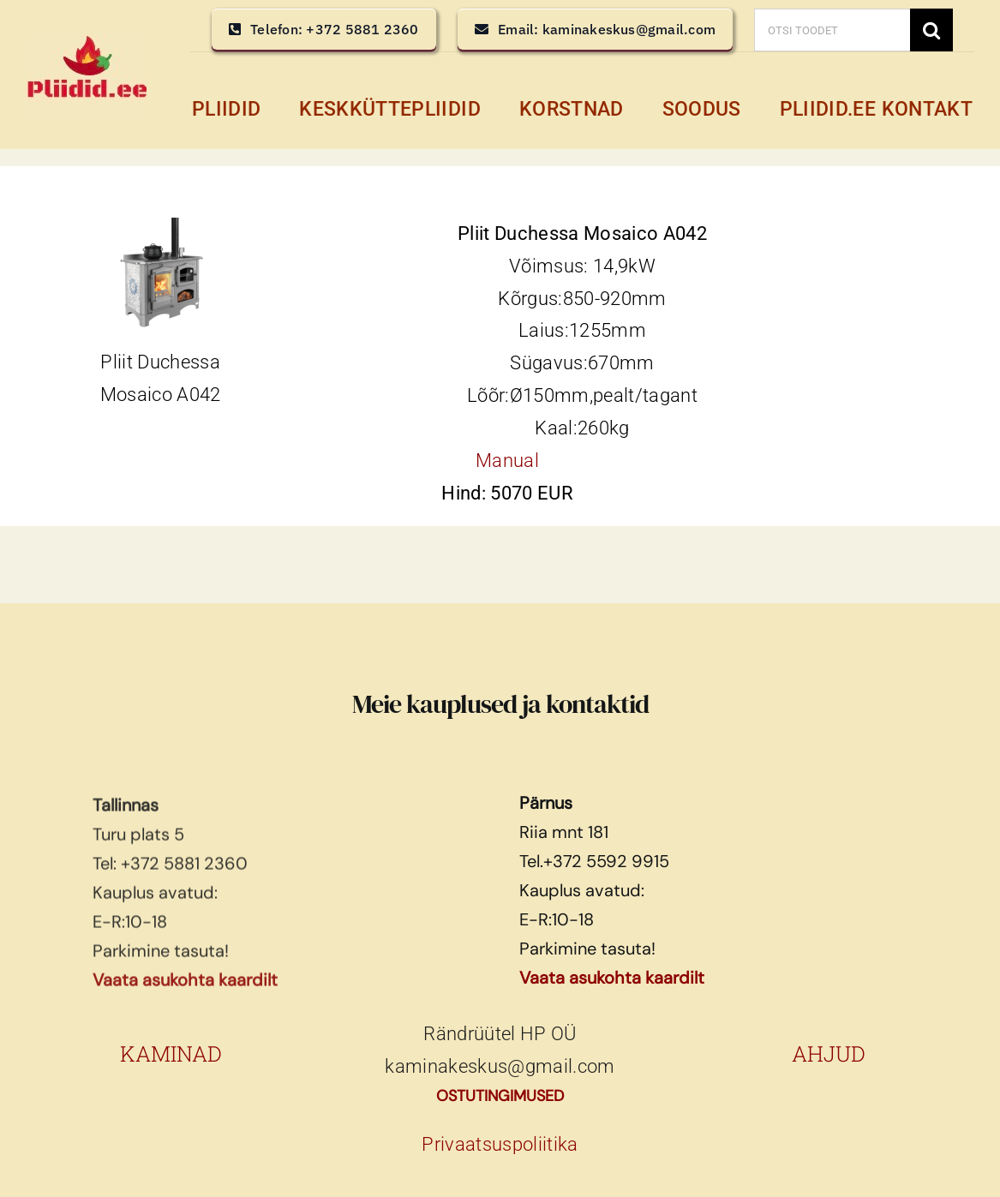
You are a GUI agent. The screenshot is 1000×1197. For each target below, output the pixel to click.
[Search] (931, 30)
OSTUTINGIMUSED (500, 1096)
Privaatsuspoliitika (500, 1144)
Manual (507, 460)
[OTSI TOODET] (832, 30)
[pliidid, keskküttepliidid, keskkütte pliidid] (86, 43)
